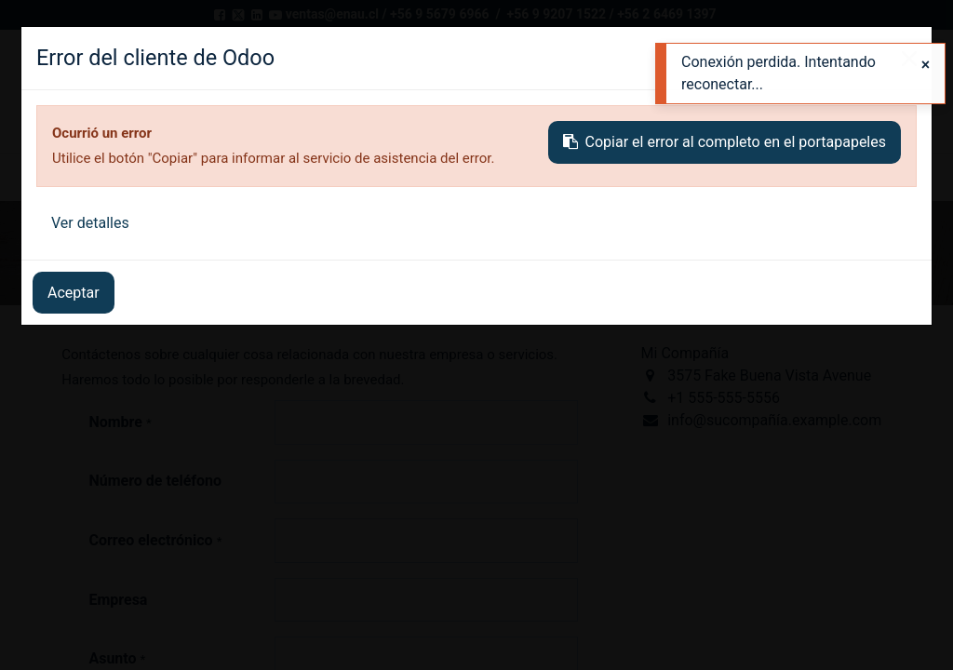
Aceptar (73, 293)
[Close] (925, 65)
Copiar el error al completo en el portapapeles (724, 142)
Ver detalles (90, 223)
